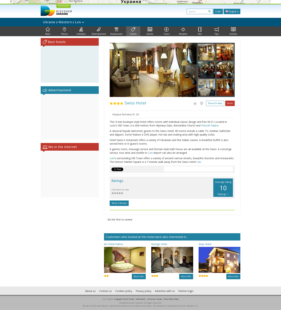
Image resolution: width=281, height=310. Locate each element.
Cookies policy (123, 291)
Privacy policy (143, 291)
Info (200, 31)
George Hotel (159, 244)
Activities (81, 31)
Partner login (185, 291)
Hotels (133, 31)
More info (139, 276)
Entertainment (99, 31)
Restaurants (116, 31)
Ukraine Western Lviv (63, 22)
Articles (233, 31)
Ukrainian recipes (154, 299)
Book (230, 103)
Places (64, 31)
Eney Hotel (205, 244)
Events (150, 31)
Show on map (215, 103)
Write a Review (119, 203)
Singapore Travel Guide (124, 299)
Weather (183, 31)
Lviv (150, 152)
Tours (167, 31)
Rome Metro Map (171, 299)
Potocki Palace (210, 125)
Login (218, 11)
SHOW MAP (63, 5)
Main (47, 31)
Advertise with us (165, 291)
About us (90, 291)
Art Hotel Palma (113, 244)
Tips (216, 31)
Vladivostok (140, 299)
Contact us (105, 291)
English (232, 11)
